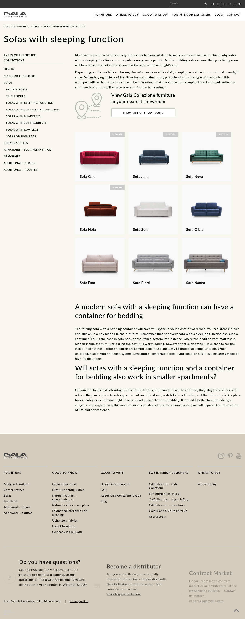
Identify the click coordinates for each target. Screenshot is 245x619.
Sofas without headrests (26, 122)
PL (213, 4)
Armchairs (12, 156)
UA (230, 4)
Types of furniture (20, 55)
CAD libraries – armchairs (167, 505)
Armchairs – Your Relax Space (27, 149)
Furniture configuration (68, 489)
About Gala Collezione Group (121, 495)
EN (219, 4)
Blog (219, 14)
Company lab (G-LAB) (67, 532)
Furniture (103, 14)
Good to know (155, 14)
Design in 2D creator (115, 484)
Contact (234, 14)
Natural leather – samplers (70, 505)
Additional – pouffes (21, 169)
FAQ (104, 489)
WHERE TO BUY (75, 598)
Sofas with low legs (22, 129)
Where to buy (127, 14)
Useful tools (157, 516)
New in (9, 69)
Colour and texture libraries (168, 511)
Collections (14, 60)
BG (239, 4)
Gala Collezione (15, 26)
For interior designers (191, 14)
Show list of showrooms (143, 112)
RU (225, 4)
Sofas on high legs (21, 136)
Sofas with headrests (23, 116)
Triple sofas (15, 96)
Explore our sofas (64, 484)
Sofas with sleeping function (29, 102)
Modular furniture (19, 76)
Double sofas (16, 89)
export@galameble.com (124, 606)
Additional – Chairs (17, 507)
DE (234, 4)
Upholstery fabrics (65, 520)
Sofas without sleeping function (32, 109)
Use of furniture (63, 526)
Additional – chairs (19, 163)
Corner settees (16, 143)
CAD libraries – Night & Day (168, 499)
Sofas (35, 26)
